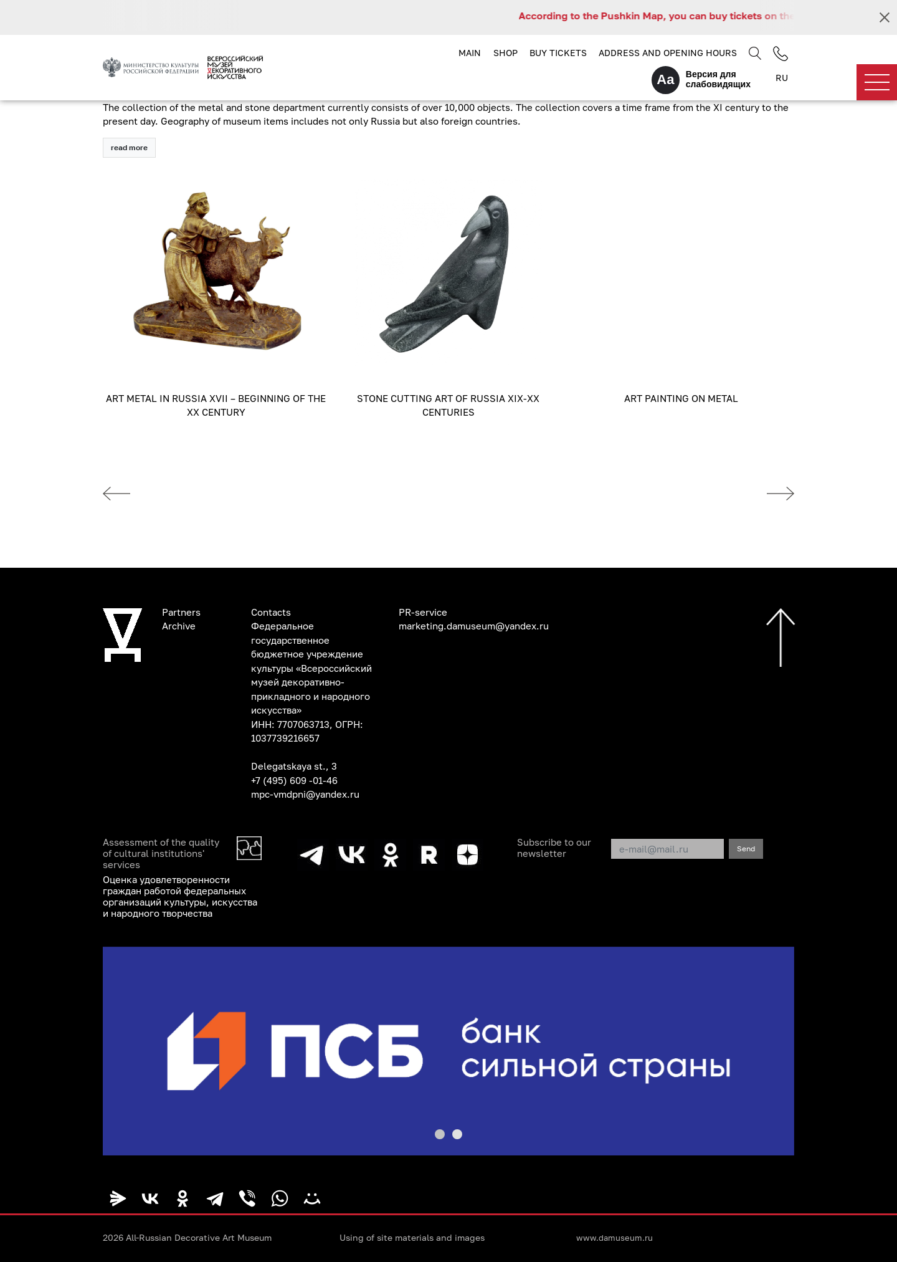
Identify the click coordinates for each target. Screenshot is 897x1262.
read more (129, 147)
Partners (181, 612)
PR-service (423, 612)
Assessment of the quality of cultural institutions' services (161, 853)
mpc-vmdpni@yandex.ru (305, 794)
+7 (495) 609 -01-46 (294, 780)
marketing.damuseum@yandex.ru (474, 625)
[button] (439, 1134)
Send (746, 848)
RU (782, 77)
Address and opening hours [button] (668, 52)
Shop (505, 52)
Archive (179, 625)
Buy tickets (558, 52)
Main (469, 52)
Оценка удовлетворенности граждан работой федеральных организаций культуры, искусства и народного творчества (180, 896)
